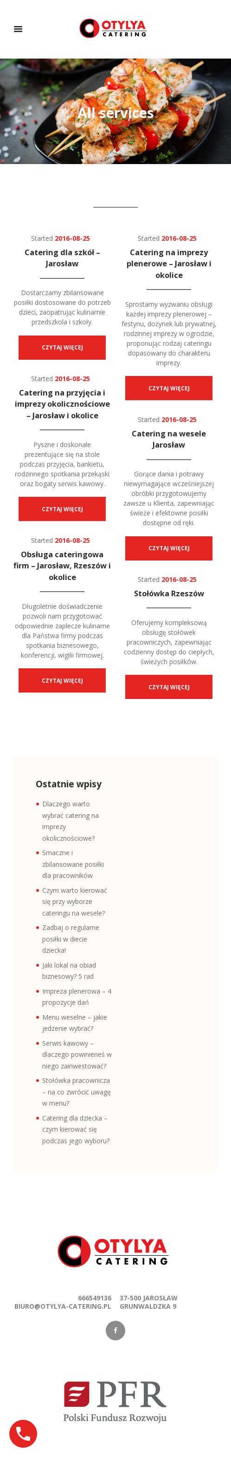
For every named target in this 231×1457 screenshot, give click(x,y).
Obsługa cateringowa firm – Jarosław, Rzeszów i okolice (63, 565)
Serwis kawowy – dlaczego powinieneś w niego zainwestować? (77, 1054)
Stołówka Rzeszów (169, 593)
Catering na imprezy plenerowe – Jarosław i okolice (170, 263)
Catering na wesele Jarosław (170, 439)
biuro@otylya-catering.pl (62, 1306)
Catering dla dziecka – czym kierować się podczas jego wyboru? (75, 1129)
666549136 (94, 1297)
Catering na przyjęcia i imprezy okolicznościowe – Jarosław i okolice (63, 404)
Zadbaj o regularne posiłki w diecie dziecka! (70, 939)
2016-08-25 (72, 238)
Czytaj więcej (62, 347)
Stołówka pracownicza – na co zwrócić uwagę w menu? (76, 1092)
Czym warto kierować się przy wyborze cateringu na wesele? (74, 901)
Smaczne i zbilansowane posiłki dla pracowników (73, 864)
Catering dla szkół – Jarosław (63, 258)
